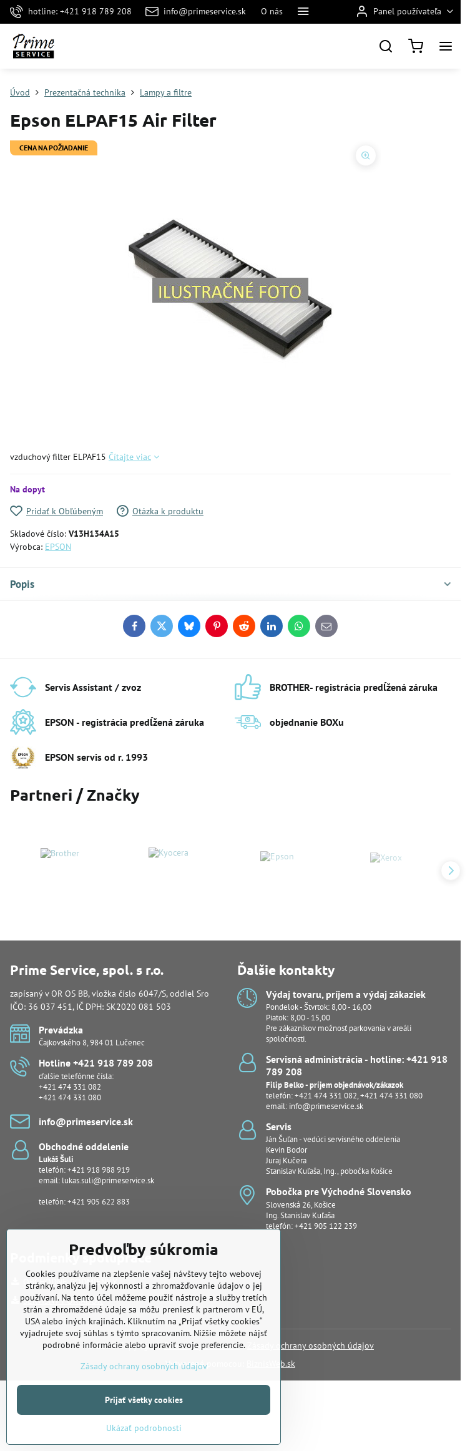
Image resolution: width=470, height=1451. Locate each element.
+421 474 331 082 (70, 1087)
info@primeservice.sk (326, 1106)
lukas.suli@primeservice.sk (108, 1180)
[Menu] (446, 46)
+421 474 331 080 (70, 1097)
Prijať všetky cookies (144, 1420)
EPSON (58, 546)
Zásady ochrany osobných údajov (310, 1345)
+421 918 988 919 (98, 1170)
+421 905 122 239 (326, 1226)
